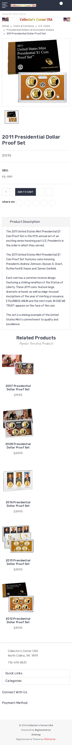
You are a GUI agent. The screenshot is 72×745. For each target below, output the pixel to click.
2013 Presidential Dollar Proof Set (18, 562)
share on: (8, 201)
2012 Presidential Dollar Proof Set (18, 620)
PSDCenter (50, 739)
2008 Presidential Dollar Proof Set (18, 445)
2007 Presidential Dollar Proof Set (18, 387)
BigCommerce (43, 730)
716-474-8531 (17, 662)
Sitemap (36, 734)
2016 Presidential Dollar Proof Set (18, 504)
